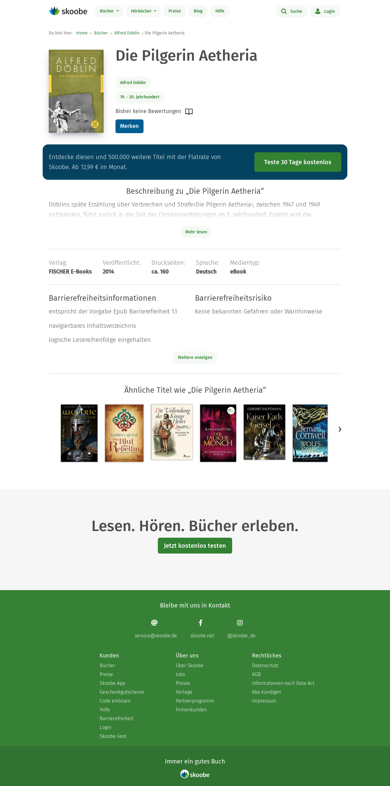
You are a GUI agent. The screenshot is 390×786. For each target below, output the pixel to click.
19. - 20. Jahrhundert (139, 97)
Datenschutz (265, 665)
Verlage (184, 692)
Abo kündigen (266, 692)
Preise (174, 11)
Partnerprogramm (195, 701)
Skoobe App (112, 683)
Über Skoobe (190, 665)
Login (325, 11)
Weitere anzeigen (195, 357)
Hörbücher (142, 11)
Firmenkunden (191, 710)
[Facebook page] (202, 629)
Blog (198, 11)
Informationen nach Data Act (283, 683)
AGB (256, 674)
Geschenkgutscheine (122, 692)
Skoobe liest (113, 736)
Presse (183, 683)
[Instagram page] (241, 629)
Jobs (180, 674)
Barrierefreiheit (116, 718)
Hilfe (220, 11)
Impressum (264, 701)
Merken (129, 126)
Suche (291, 11)
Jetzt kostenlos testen (195, 545)
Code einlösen (115, 701)
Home (82, 33)
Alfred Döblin (127, 33)
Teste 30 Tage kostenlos (298, 162)
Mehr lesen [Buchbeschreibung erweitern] (196, 232)
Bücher (107, 11)
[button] (340, 429)
